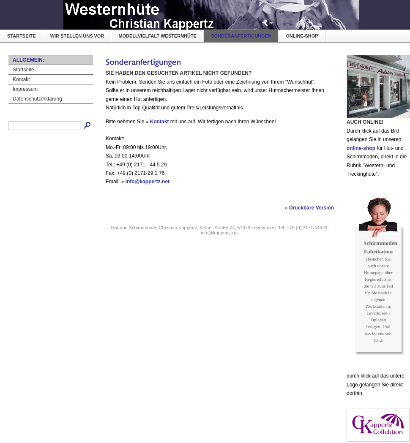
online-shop (302, 35)
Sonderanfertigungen (241, 35)
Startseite (21, 35)
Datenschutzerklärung (37, 99)
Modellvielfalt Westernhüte (157, 35)
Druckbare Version (311, 208)
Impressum (25, 89)
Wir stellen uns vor (77, 35)
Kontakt (21, 79)
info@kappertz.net (147, 182)
